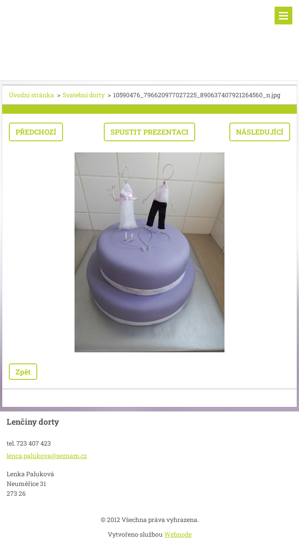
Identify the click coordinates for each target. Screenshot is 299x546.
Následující (259, 131)
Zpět (23, 371)
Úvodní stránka (31, 95)
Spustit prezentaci (149, 131)
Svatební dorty (84, 95)
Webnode (178, 534)
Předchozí (36, 131)
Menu (283, 15)
